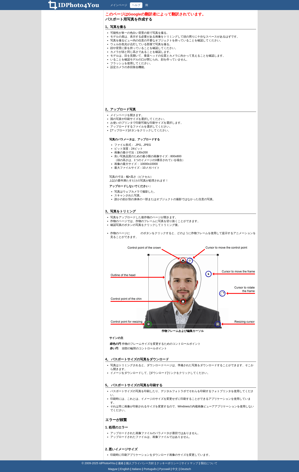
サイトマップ (189, 463)
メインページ (118, 5)
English (125, 469)
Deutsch (185, 469)
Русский (164, 469)
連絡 (121, 463)
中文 (175, 469)
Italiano (136, 469)
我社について (209, 463)
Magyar (113, 469)
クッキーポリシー (167, 463)
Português (150, 469)
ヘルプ (136, 5)
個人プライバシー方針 (140, 463)
